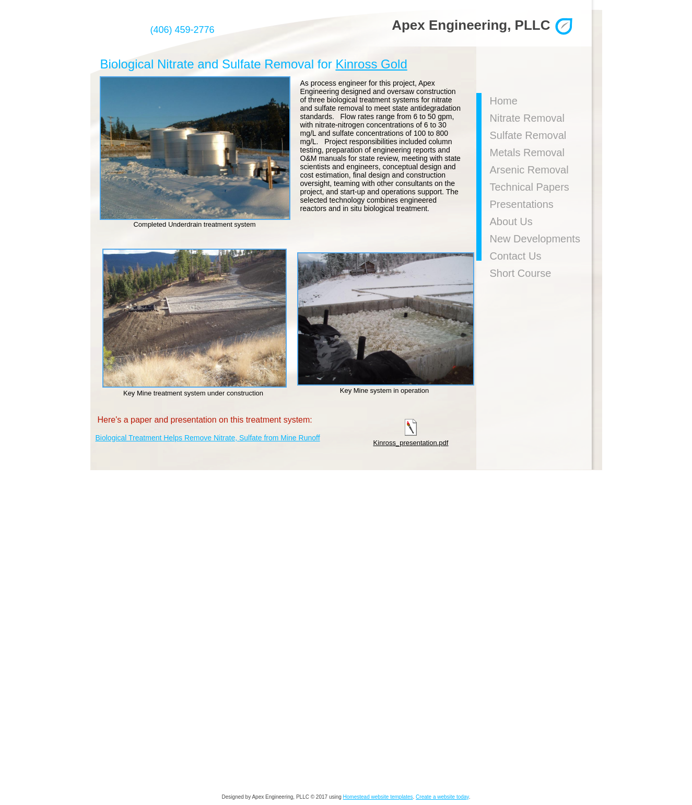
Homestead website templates (378, 797)
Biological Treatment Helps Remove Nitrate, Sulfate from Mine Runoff (208, 438)
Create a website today (442, 797)
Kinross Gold (371, 64)
